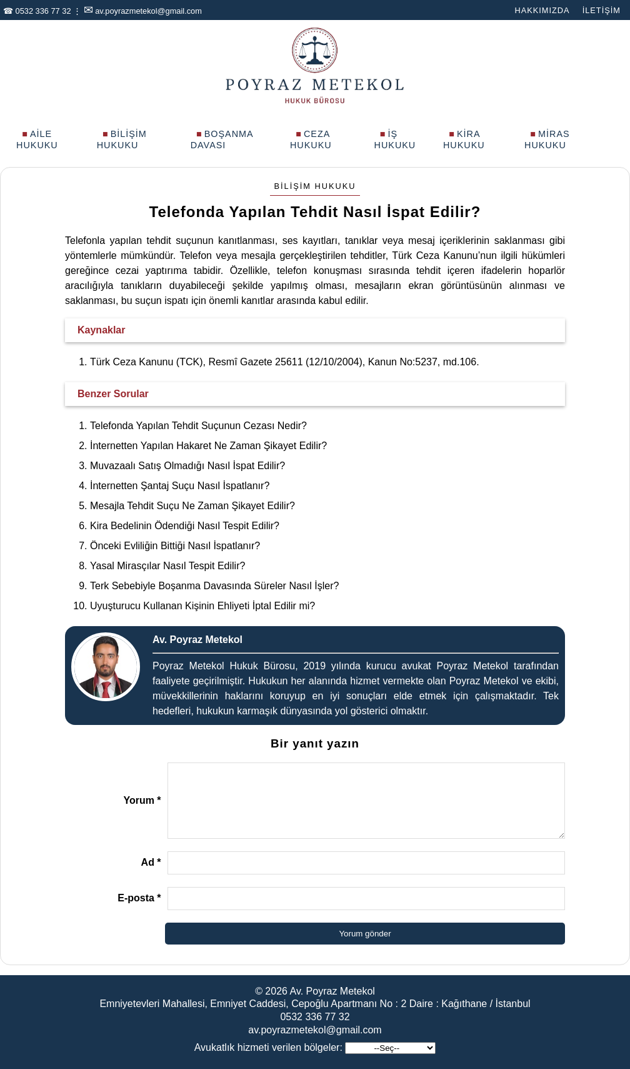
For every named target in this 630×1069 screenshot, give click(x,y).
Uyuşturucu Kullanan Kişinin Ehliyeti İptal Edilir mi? (202, 605)
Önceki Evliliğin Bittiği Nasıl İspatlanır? (175, 545)
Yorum (142, 800)
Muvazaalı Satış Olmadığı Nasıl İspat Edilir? (187, 465)
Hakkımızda (541, 10)
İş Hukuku (395, 139)
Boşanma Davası (222, 139)
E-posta (139, 898)
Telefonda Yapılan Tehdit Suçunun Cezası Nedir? (198, 425)
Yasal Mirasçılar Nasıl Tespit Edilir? (167, 565)
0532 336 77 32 (43, 11)
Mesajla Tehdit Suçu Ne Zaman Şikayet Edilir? (192, 505)
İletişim (601, 10)
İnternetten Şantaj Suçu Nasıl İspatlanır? (179, 485)
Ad (151, 862)
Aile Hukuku (37, 139)
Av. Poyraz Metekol (332, 991)
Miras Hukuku (547, 139)
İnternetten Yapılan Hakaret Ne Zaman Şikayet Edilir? (208, 445)
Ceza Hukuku (311, 139)
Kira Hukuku (464, 139)
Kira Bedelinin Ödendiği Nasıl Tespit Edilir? (184, 525)
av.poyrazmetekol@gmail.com (148, 11)
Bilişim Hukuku (122, 139)
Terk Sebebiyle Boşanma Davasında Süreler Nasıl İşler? (214, 585)
